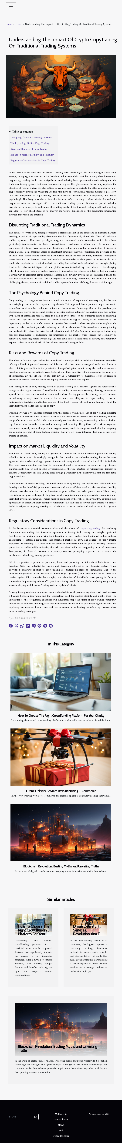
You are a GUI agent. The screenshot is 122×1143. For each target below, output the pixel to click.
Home (9, 24)
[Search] (23, 1117)
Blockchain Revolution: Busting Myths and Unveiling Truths (61, 866)
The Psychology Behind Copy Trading (29, 143)
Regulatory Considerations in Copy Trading (32, 160)
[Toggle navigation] (11, 6)
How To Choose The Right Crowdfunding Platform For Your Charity (61, 715)
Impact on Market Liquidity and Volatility (32, 155)
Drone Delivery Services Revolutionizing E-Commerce (61, 791)
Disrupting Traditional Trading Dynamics (31, 137)
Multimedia (61, 1114)
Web (61, 1130)
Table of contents (22, 132)
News (18, 24)
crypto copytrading (90, 528)
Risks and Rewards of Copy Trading (29, 149)
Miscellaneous (61, 1135)
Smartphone (61, 1119)
